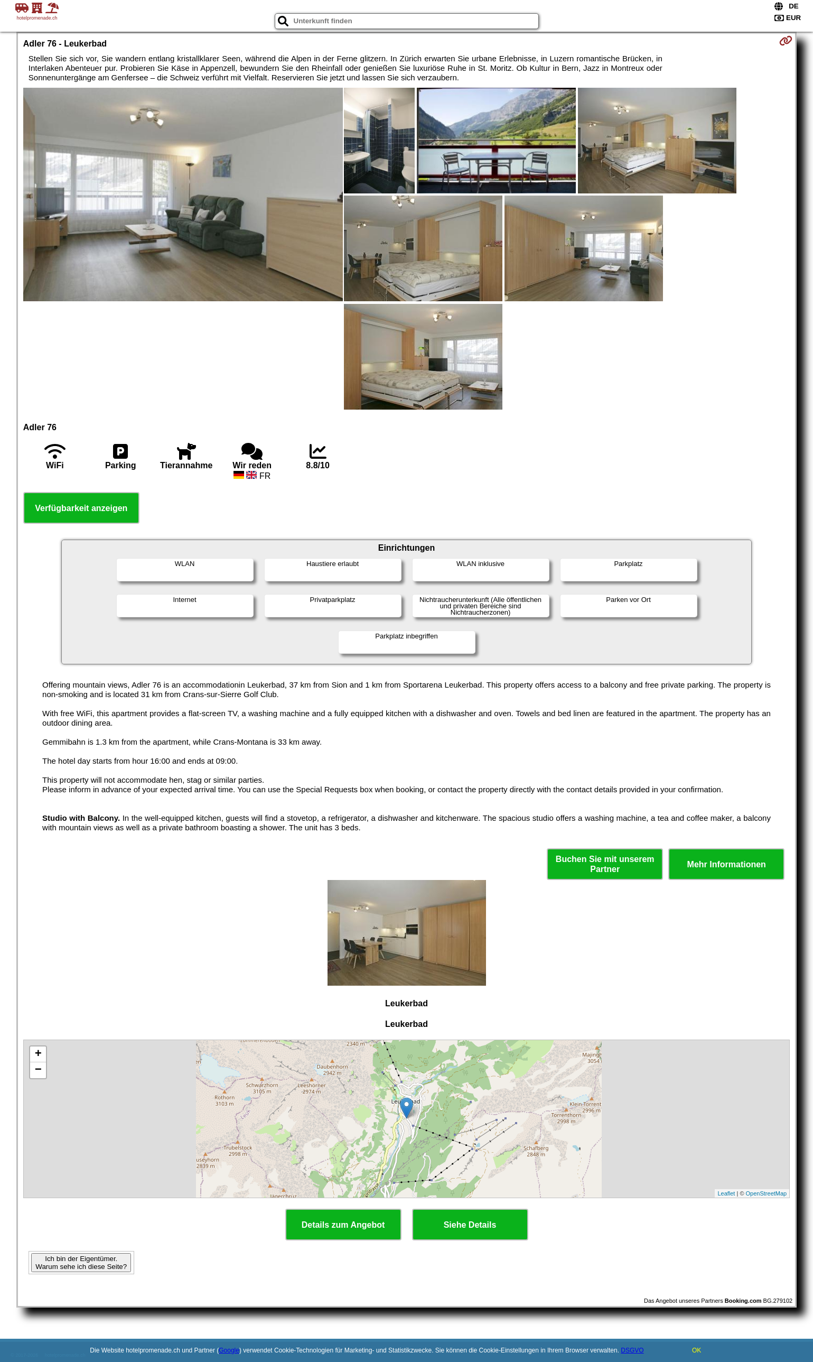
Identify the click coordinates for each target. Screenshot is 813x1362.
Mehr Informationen (726, 864)
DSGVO (632, 1350)
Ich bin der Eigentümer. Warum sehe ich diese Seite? (81, 1263)
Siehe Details (470, 1224)
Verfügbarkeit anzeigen (81, 508)
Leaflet (726, 1193)
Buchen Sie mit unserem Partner (605, 864)
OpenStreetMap (766, 1193)
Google (229, 1350)
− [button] (38, 1070)
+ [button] (38, 1054)
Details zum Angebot (343, 1224)
